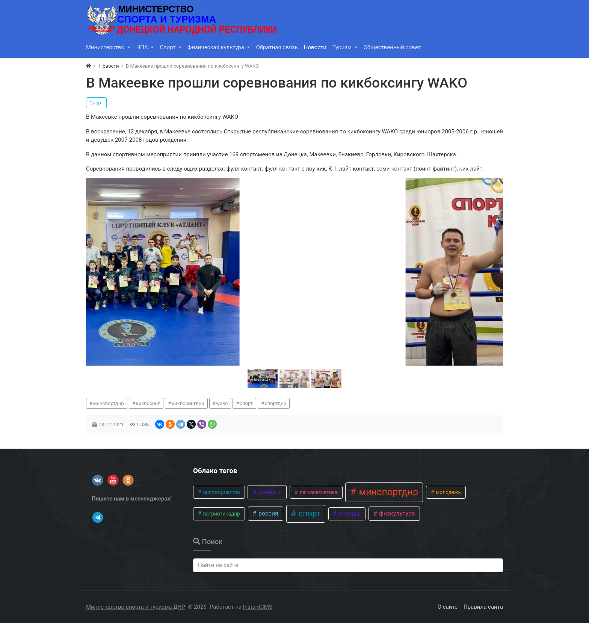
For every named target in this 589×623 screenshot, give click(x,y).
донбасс (269, 492)
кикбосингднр (188, 403)
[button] (263, 378)
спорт (246, 403)
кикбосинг (148, 403)
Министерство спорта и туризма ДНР (135, 606)
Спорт (96, 103)
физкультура (396, 513)
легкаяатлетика (318, 492)
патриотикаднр (221, 514)
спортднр (275, 403)
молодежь (448, 492)
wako (222, 403)
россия (267, 513)
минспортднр (108, 403)
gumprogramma (221, 492)
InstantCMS (257, 606)
